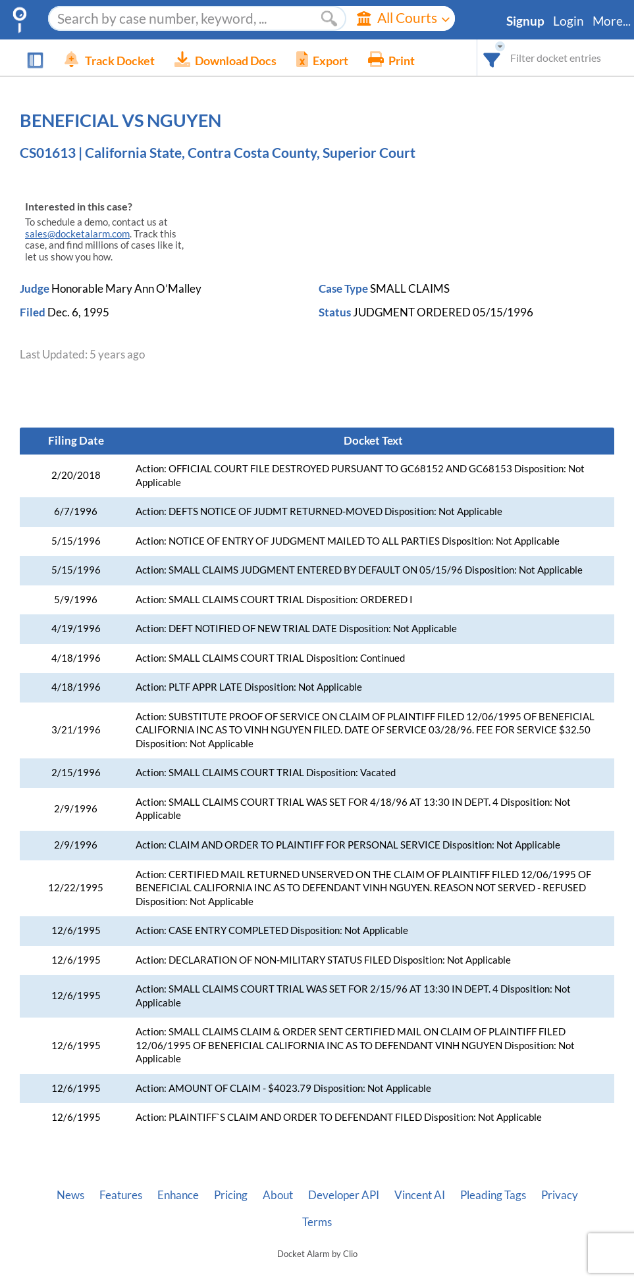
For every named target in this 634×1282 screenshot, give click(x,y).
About (278, 1195)
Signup (525, 21)
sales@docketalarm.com (77, 233)
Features (120, 1195)
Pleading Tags (493, 1195)
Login (568, 21)
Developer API (343, 1195)
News (70, 1195)
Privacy (559, 1195)
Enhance (178, 1195)
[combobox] (492, 57)
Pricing (231, 1195)
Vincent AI (419, 1195)
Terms (317, 1222)
